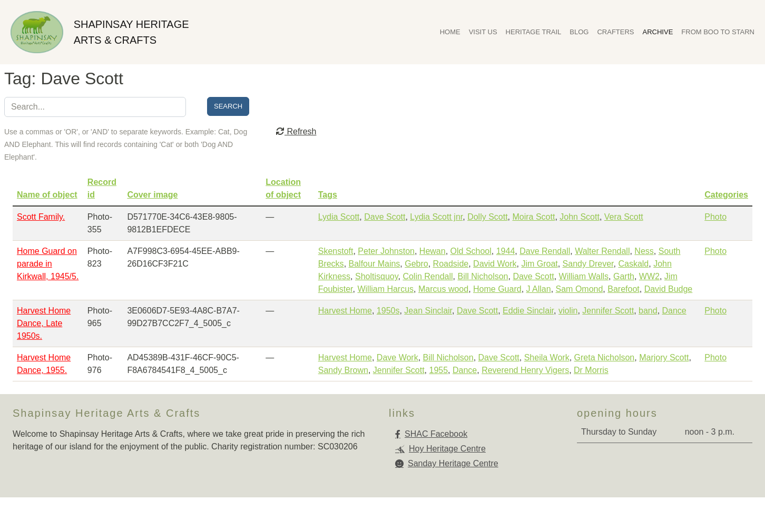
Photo (715, 216)
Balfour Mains (374, 263)
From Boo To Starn (717, 32)
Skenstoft (336, 251)
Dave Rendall (544, 251)
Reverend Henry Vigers (525, 370)
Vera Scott (623, 216)
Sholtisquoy (376, 276)
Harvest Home (345, 310)
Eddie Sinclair (528, 310)
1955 (438, 370)
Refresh (296, 131)
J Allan (538, 289)
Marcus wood (443, 289)
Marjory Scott (664, 357)
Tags (327, 194)
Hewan (432, 251)
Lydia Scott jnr (436, 216)
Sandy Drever (588, 263)
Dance (674, 310)
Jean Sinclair (428, 310)
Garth (623, 276)
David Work (494, 263)
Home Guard (497, 289)
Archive (658, 32)
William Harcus (385, 289)
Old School (471, 251)
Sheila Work (547, 357)
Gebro (416, 263)
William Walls (584, 276)
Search (228, 106)
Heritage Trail (534, 32)
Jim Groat (539, 263)
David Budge (668, 289)
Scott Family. (41, 216)
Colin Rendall (428, 276)
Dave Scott (384, 216)
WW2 (649, 276)
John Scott (580, 216)
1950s (388, 310)
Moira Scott (533, 216)
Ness (643, 251)
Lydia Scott (339, 216)
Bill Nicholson (482, 276)
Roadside (451, 263)
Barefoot (623, 289)
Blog (579, 32)
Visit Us (483, 32)
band (648, 310)
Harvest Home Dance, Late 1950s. (44, 323)
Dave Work (397, 357)
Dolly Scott (487, 216)
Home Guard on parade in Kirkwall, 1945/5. (48, 264)
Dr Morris (591, 370)
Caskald (633, 263)
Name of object (47, 194)
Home (450, 32)
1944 (505, 251)
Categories (726, 194)
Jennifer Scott (608, 310)
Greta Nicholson (604, 357)
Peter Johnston (386, 251)
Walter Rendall (602, 251)
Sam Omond (579, 289)
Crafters (615, 32)
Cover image (152, 194)
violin (567, 310)
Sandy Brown (343, 370)
